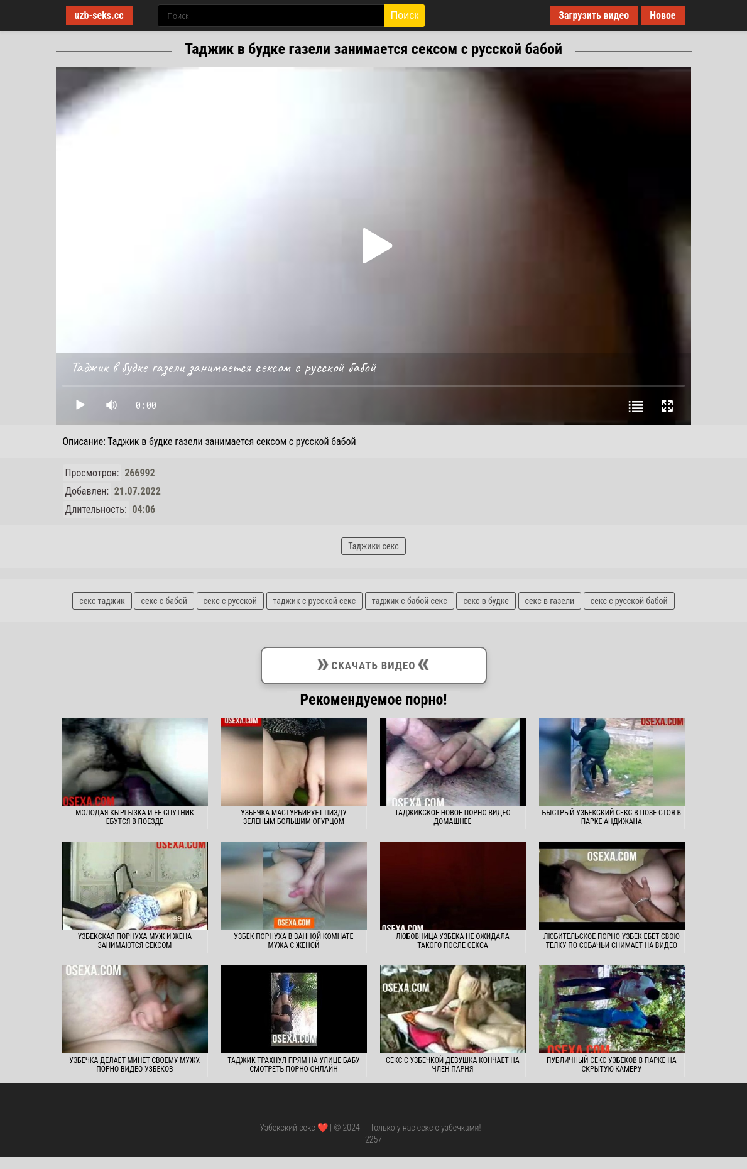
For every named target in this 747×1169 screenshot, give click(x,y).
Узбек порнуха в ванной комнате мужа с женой (293, 941)
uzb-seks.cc (99, 15)
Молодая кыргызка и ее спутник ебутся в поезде (134, 817)
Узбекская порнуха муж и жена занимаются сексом (135, 941)
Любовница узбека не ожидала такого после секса (453, 941)
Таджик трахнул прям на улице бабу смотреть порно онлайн (293, 1064)
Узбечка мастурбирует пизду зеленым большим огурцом (294, 817)
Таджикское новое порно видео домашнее (453, 817)
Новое (662, 15)
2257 (373, 1139)
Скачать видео (373, 663)
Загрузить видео (594, 15)
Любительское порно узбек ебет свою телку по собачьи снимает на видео (611, 941)
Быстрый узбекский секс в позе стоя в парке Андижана (611, 817)
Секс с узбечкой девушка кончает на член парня (453, 1064)
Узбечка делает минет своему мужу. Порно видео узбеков (134, 1064)
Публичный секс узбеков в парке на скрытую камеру (612, 1064)
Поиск (404, 15)
